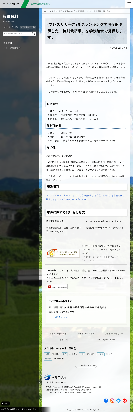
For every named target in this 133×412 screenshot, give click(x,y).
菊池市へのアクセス (86, 334)
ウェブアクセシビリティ (107, 340)
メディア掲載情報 (12, 48)
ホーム (47, 11)
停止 (6, 403)
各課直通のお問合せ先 (10, 409)
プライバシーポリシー (114, 334)
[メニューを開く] (129, 4)
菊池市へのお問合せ (58, 334)
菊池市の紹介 (70, 11)
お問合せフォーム (63, 317)
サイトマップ (65, 340)
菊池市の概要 (57, 11)
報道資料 (7, 43)
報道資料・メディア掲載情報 (89, 11)
